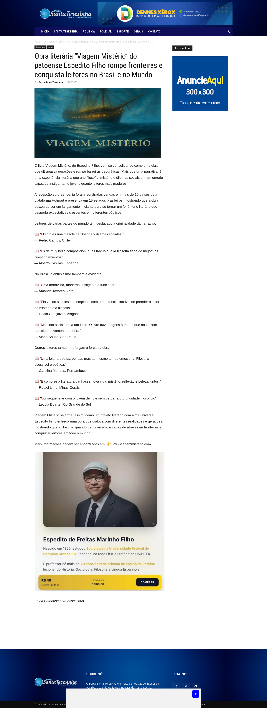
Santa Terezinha (66, 31)
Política (89, 31)
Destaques (49, 41)
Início (45, 31)
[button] (228, 32)
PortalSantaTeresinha (51, 82)
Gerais (138, 31)
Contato (154, 31)
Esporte (123, 31)
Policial (106, 31)
